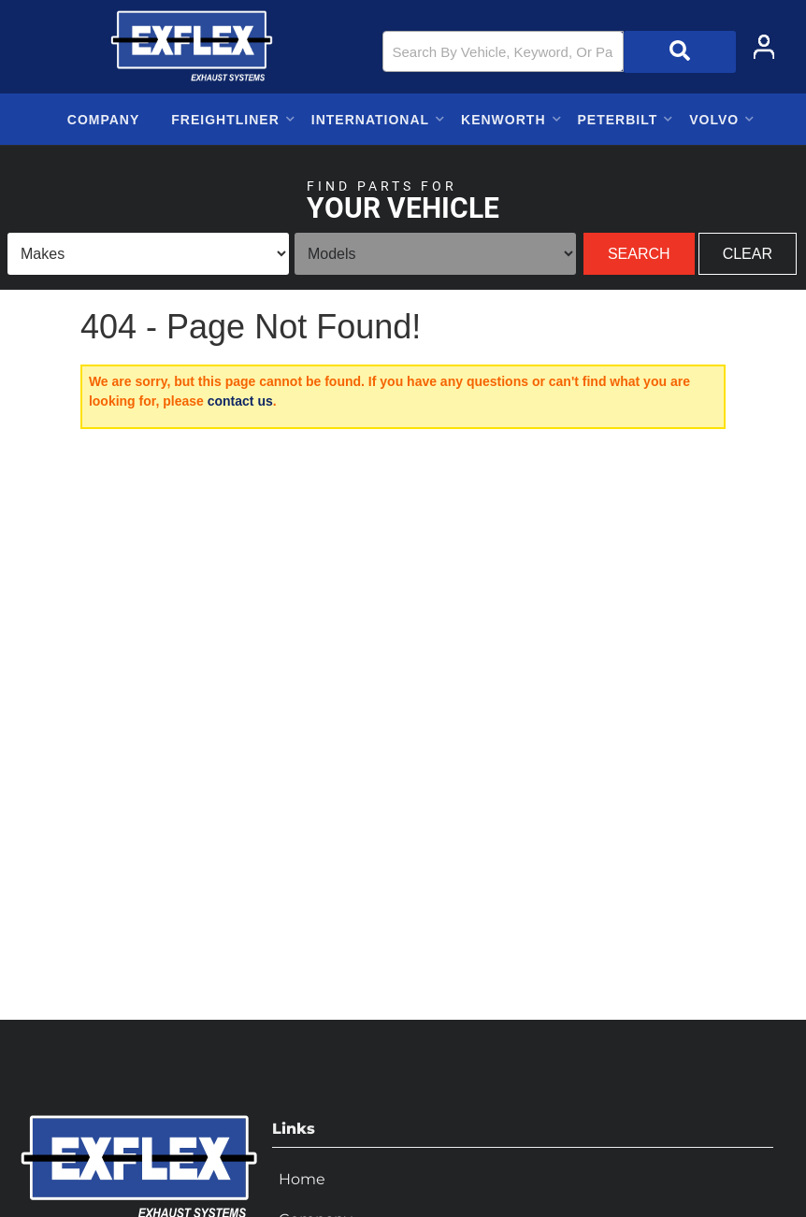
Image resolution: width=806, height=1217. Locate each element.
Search (639, 254)
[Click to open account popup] (764, 46)
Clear (747, 254)
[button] (559, 52)
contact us (240, 401)
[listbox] (148, 254)
